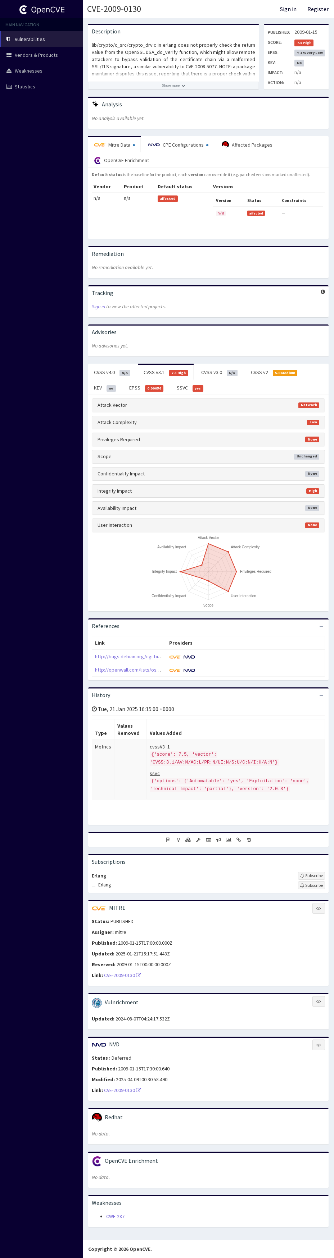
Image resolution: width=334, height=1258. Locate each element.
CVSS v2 (274, 372)
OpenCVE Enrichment (121, 160)
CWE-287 (115, 1216)
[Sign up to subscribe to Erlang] (311, 876)
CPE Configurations (178, 145)
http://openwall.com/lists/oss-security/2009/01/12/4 (151, 670)
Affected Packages (247, 144)
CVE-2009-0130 (114, 8)
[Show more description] (173, 85)
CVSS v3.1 (166, 372)
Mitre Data (114, 145)
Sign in (288, 9)
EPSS (146, 388)
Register (318, 9)
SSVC (190, 388)
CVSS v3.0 (219, 372)
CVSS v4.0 (112, 372)
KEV (105, 388)
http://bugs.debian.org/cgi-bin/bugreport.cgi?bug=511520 (157, 656)
